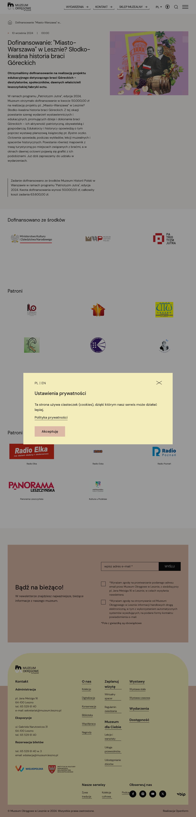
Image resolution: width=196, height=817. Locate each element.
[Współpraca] (91, 724)
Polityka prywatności (51, 417)
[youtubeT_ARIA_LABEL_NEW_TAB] (152, 794)
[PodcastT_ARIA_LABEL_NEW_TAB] (129, 793)
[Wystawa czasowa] (142, 698)
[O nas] (89, 681)
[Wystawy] (139, 681)
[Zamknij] (159, 383)
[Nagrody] (89, 732)
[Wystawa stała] (139, 689)
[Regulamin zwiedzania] (115, 709)
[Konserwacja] (91, 706)
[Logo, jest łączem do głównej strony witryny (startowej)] (27, 669)
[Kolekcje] (89, 689)
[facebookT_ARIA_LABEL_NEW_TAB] (132, 794)
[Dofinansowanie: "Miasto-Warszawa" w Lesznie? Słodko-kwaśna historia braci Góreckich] (42, 22)
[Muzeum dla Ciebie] (115, 724)
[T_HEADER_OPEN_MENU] (185, 7)
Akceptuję (50, 431)
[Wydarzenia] (141, 708)
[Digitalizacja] (91, 698)
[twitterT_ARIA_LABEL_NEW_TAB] (162, 794)
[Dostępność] (141, 720)
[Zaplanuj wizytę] (115, 684)
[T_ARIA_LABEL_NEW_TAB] (175, 811)
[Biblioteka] (89, 715)
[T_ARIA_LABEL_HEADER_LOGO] (19, 7)
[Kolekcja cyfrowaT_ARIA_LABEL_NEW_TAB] (109, 795)
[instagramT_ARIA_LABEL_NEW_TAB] (142, 794)
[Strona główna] (10, 22)
